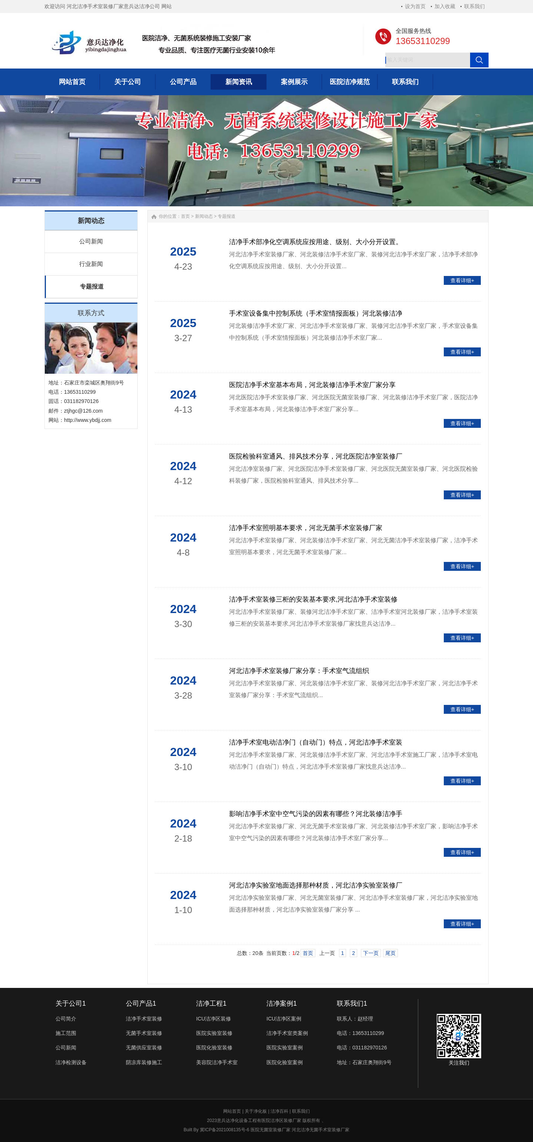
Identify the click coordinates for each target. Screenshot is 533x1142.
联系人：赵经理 (355, 1019)
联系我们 (474, 6)
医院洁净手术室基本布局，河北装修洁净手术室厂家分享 (312, 385)
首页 (185, 216)
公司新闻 (91, 241)
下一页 (371, 953)
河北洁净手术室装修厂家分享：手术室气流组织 (299, 671)
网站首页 (232, 1111)
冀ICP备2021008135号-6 (224, 1129)
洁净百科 (279, 1111)
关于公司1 (71, 1003)
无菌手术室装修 (144, 1033)
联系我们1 (352, 1003)
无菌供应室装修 (144, 1048)
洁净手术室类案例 (287, 1033)
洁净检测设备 (71, 1062)
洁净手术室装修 (144, 1019)
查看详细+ (462, 280)
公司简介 (66, 1019)
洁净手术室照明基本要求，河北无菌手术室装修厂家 (305, 528)
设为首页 (415, 6)
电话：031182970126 (362, 1048)
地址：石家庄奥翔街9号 (364, 1062)
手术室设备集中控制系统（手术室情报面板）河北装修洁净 (315, 313)
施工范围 (66, 1033)
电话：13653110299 (360, 1033)
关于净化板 (256, 1111)
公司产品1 (141, 1003)
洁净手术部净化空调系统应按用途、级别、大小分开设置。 (315, 242)
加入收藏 (445, 6)
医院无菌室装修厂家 (271, 1129)
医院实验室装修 (214, 1033)
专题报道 (92, 286)
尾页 (390, 953)
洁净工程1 (211, 1003)
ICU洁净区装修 (213, 1019)
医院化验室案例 (284, 1062)
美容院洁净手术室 (217, 1062)
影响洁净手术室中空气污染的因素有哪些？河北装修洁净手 (315, 814)
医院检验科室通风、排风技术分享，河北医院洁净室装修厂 (315, 456)
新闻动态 (204, 216)
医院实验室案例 (284, 1048)
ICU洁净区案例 (283, 1019)
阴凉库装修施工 (144, 1062)
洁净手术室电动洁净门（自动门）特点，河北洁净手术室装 (315, 742)
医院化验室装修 (214, 1048)
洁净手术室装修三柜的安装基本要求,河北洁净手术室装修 (313, 599)
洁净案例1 (281, 1003)
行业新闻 (91, 264)
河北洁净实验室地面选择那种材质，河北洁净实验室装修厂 (315, 885)
